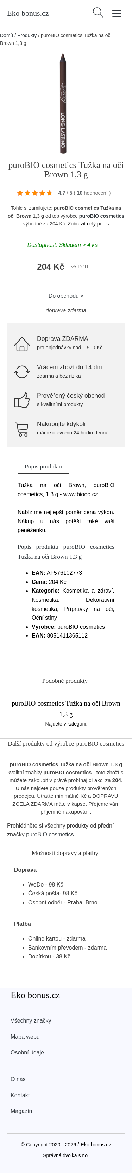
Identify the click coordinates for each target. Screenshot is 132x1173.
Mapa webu (25, 1037)
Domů (6, 35)
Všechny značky (31, 1021)
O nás (18, 1079)
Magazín (21, 1111)
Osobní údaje (27, 1053)
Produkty (27, 35)
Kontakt (20, 1095)
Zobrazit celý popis (88, 224)
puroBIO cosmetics (101, 216)
